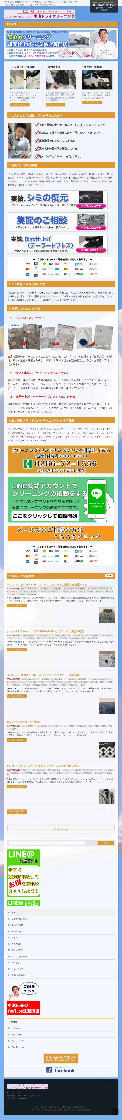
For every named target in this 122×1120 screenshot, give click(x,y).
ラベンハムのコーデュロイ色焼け (24, 591)
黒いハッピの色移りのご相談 (23, 722)
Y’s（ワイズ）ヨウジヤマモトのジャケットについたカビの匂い (43, 765)
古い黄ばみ (53, 638)
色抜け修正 (73, 685)
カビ (100, 770)
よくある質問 (17, 950)
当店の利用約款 (18, 975)
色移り (14, 729)
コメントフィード (19, 1041)
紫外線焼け (54, 685)
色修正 (14, 594)
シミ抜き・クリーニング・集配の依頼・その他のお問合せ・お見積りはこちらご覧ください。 (96, 95)
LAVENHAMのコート (29, 589)
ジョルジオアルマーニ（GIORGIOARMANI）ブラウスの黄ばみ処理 (45, 631)
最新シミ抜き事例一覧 (17, 812)
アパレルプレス (28, 635)
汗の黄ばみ (74, 638)
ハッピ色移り (69, 726)
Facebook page (61, 829)
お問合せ (15, 963)
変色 (76, 682)
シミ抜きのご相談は (23, 67)
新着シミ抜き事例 (19, 956)
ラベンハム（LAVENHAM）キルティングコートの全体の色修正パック (47, 584)
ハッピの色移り (55, 726)
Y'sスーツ (26, 770)
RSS (109, 575)
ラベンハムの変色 (70, 591)
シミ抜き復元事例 (19, 919)
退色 (83, 685)
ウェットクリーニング (61, 635)
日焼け (102, 682)
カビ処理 (14, 773)
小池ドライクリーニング (57, 1107)
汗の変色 (63, 638)
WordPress (46, 1110)
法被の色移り (94, 726)
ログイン (15, 1028)
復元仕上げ (54, 67)
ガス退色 (44, 589)
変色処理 (84, 682)
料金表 (14, 938)
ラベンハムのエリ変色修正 (74, 589)
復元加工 (99, 591)
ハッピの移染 (41, 726)
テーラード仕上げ (57, 773)
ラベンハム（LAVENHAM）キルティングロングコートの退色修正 (44, 675)
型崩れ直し (87, 773)
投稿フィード (17, 1035)
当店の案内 (16, 944)
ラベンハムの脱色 (86, 591)
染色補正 (16, 685)
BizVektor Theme (61, 1110)
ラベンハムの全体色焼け (50, 591)
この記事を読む (17, 605)
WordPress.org (18, 1047)
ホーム (14, 913)
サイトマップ (17, 969)
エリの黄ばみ (78, 635)
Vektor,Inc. (76, 1110)
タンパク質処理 (28, 638)
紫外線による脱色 (40, 685)
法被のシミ (82, 726)
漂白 (83, 638)
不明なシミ (41, 638)
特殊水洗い (92, 638)
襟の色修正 (32, 594)
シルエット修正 (41, 773)
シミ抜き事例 (56, 589)
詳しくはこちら (20, 105)
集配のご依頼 (17, 925)
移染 (104, 726)
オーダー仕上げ (89, 770)
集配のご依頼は (93, 67)
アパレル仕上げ (43, 635)
